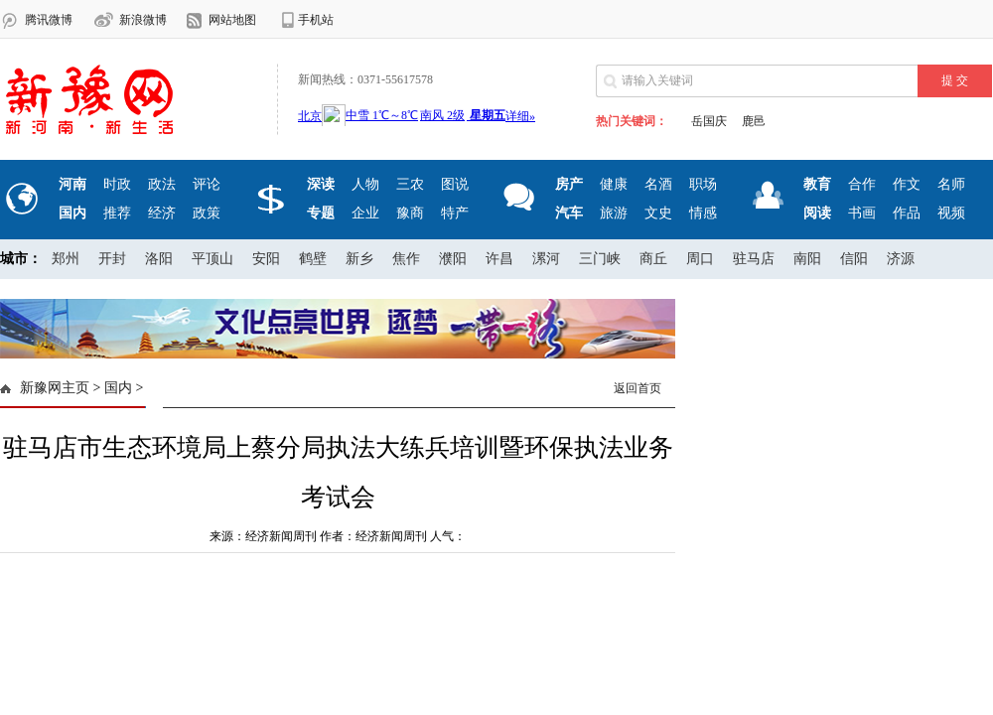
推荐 (117, 213)
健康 (614, 184)
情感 (703, 213)
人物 (365, 184)
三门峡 (600, 258)
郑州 (65, 258)
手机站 (316, 20)
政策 (206, 213)
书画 (862, 213)
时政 (117, 184)
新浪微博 (143, 20)
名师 (951, 184)
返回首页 (637, 388)
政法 (162, 184)
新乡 (359, 258)
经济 (162, 213)
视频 (951, 213)
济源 (901, 258)
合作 (862, 184)
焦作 (406, 258)
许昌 (499, 258)
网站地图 (232, 20)
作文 (907, 184)
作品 (907, 213)
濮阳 (453, 258)
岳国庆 (709, 121)
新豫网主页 (54, 387)
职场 (703, 184)
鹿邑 (754, 121)
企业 (365, 213)
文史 (658, 213)
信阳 (854, 258)
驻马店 (754, 258)
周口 (700, 258)
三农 (410, 184)
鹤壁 (313, 258)
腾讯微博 (48, 20)
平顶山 (212, 258)
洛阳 (159, 258)
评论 (206, 184)
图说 (455, 184)
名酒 (658, 184)
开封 (112, 258)
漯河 (546, 258)
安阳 (266, 258)
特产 (455, 213)
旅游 (614, 213)
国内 (118, 387)
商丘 (653, 258)
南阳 (807, 258)
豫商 (410, 213)
